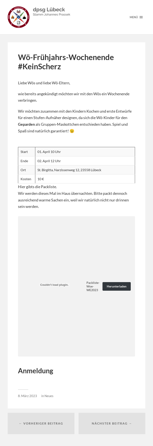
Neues (49, 396)
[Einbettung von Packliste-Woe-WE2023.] (54, 285)
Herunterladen (116, 286)
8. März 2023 (27, 396)
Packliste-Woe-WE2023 (93, 286)
